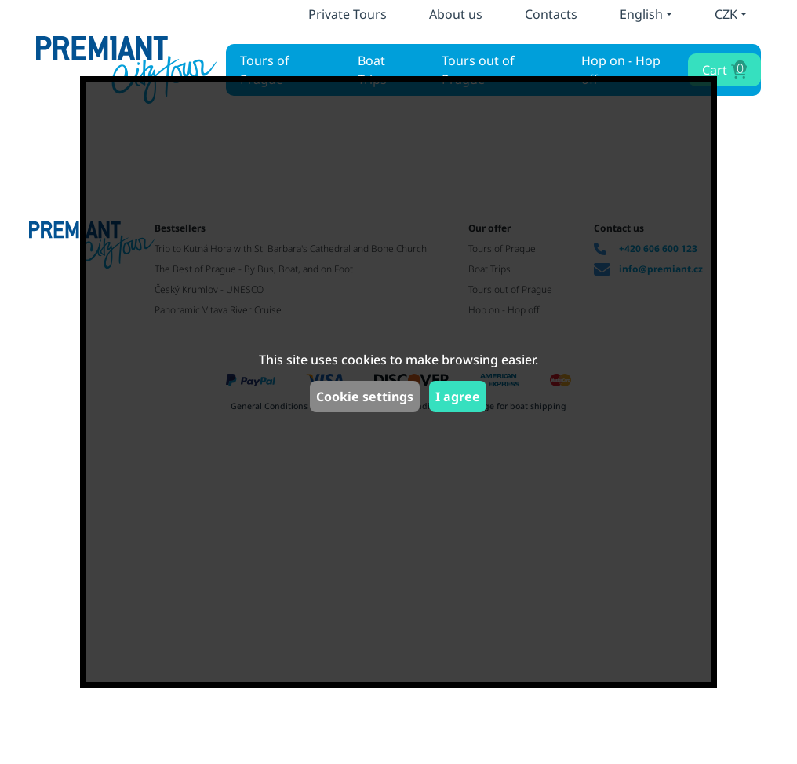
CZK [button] (726, 14)
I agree (457, 396)
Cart (723, 69)
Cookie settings (364, 396)
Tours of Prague (264, 70)
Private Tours (347, 14)
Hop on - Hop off (621, 70)
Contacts (551, 14)
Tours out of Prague (478, 70)
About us (455, 14)
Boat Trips (372, 70)
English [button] (641, 14)
